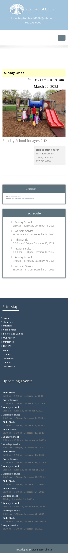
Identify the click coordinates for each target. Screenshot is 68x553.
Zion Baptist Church (42, 549)
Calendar (7, 354)
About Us (8, 322)
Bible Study (21, 239)
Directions (8, 358)
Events (6, 350)
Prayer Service (23, 248)
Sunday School (23, 222)
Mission (7, 325)
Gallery (6, 362)
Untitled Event (10, 495)
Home (6, 318)
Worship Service (24, 231)
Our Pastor (9, 337)
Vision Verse (9, 329)
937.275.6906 (33, 22)
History (7, 345)
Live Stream (9, 366)
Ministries (8, 341)
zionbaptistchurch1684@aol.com (32, 18)
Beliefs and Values (13, 333)
